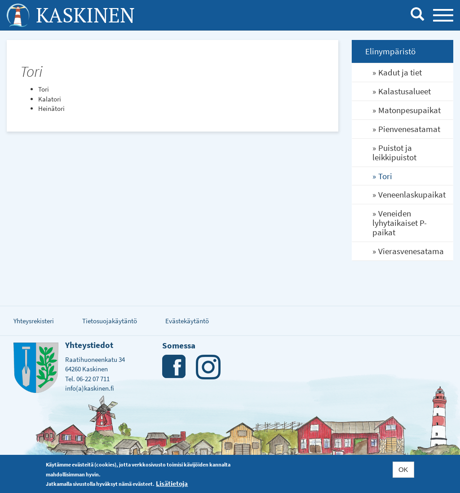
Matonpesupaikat (409, 110)
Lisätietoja (172, 483)
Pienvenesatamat (409, 128)
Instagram (208, 367)
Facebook (174, 367)
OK (403, 469)
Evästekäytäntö (187, 321)
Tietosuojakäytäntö (109, 321)
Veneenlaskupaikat (412, 194)
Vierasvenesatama (411, 251)
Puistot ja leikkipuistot (394, 152)
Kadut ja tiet (400, 72)
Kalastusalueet (404, 91)
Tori (385, 176)
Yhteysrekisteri (33, 321)
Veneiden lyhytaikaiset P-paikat (399, 223)
